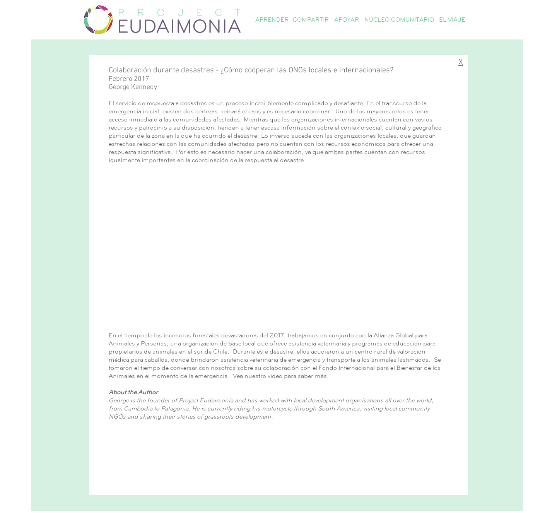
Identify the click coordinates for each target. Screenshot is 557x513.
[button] (271, 19)
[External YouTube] (277, 246)
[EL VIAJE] (452, 19)
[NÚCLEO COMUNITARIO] (399, 19)
